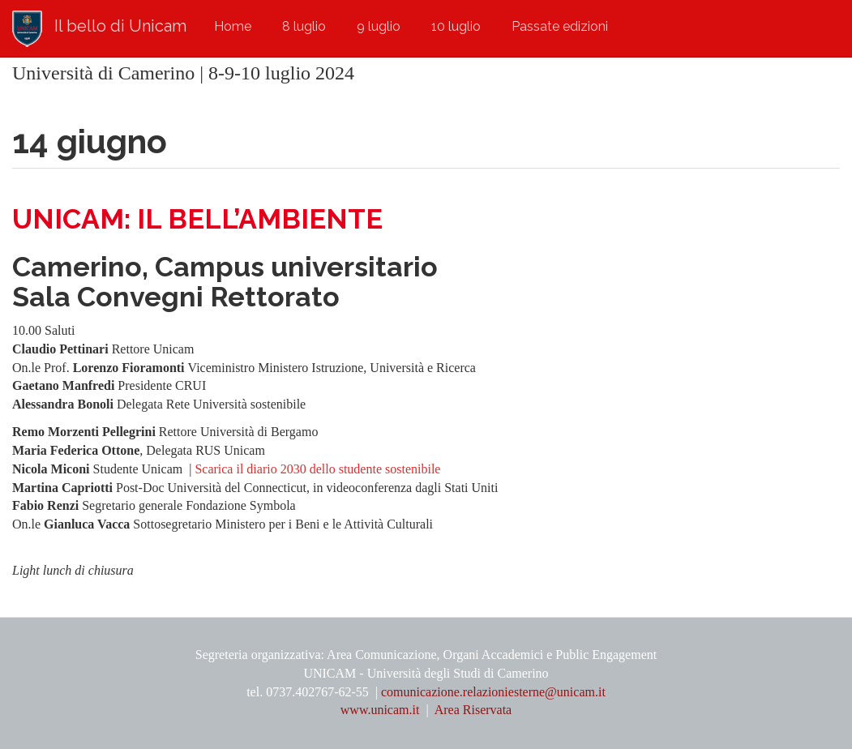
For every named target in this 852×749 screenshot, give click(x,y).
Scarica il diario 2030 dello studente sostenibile (317, 469)
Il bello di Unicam (120, 26)
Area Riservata (473, 710)
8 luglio (304, 26)
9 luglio (378, 26)
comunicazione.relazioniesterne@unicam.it (493, 692)
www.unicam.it (381, 710)
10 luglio (456, 26)
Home (232, 26)
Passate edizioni (560, 26)
